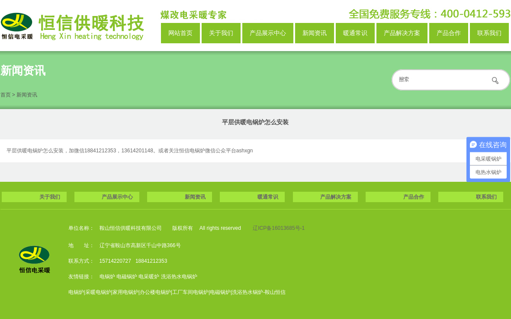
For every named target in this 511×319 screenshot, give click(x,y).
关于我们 (221, 32)
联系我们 (489, 32)
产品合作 (449, 32)
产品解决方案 (402, 32)
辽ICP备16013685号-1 (279, 228)
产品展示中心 (268, 32)
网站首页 (180, 32)
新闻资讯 (314, 32)
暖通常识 (355, 32)
